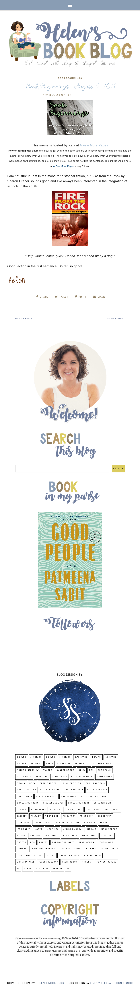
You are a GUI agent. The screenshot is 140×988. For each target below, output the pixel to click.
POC (32, 842)
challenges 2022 (71, 796)
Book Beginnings (70, 78)
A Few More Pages (94, 145)
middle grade (108, 829)
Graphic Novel (43, 822)
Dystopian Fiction (97, 809)
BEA (91, 770)
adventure (64, 763)
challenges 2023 (97, 796)
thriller (87, 862)
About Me (36, 763)
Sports (50, 855)
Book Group (104, 776)
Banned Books (65, 770)
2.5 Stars (36, 757)
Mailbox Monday (73, 829)
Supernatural (25, 862)
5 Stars (21, 763)
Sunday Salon (92, 855)
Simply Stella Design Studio (111, 982)
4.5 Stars (111, 757)
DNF (79, 809)
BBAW (82, 770)
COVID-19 (55, 809)
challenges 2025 (53, 803)
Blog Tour (104, 770)
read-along (105, 842)
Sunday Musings (69, 855)
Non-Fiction (70, 835)
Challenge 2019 (73, 790)
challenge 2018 (50, 790)
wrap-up (57, 868)
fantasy (36, 816)
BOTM (32, 783)
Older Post (115, 318)
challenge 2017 (26, 790)
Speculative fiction (29, 855)
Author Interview (28, 770)
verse (27, 868)
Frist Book (87, 816)
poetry (43, 842)
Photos (21, 842)
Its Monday (24, 829)
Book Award (59, 776)
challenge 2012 (72, 783)
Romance (22, 849)
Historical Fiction (68, 822)
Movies (21, 835)
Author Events (102, 763)
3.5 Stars (65, 757)
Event (116, 809)
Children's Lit (102, 803)
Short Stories (110, 849)
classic (22, 809)
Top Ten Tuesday (106, 862)
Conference (38, 809)
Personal (107, 835)
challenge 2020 (97, 790)
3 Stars (50, 757)
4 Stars (96, 757)
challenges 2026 (79, 803)
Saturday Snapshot (44, 849)
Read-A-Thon (86, 842)
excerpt (22, 816)
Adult (49, 763)
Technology (69, 862)
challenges (24, 796)
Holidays (89, 822)
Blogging (42, 776)
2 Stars (21, 757)
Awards (47, 770)
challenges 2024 (27, 803)
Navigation (51, 835)
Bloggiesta (24, 776)
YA (68, 868)
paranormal (89, 835)
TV (18, 868)
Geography (105, 816)
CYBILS (69, 809)
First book (52, 816)
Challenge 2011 (49, 783)
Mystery (35, 835)
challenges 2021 (46, 796)
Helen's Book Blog (50, 982)
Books (21, 783)
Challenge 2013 (95, 783)
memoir (91, 829)
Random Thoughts (63, 842)
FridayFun (69, 816)
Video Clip (42, 868)
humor (104, 822)
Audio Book (82, 763)
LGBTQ (38, 829)
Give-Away (23, 822)
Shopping (90, 849)
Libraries (53, 829)
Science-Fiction (71, 849)
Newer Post (25, 318)
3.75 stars (81, 757)
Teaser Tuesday (48, 862)
